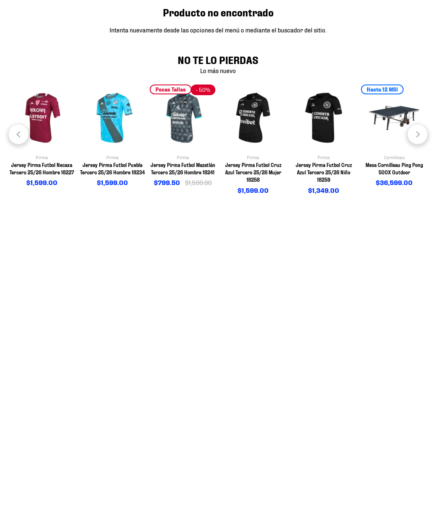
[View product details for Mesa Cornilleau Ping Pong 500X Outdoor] (394, 136)
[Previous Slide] (18, 134)
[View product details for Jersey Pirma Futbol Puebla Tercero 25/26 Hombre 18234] (112, 136)
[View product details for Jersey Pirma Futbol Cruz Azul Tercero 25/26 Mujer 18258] (253, 140)
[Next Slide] (417, 134)
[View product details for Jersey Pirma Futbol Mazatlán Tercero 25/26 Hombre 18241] (183, 136)
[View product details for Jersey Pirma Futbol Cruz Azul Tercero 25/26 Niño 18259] (323, 140)
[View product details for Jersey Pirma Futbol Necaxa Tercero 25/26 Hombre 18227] (42, 136)
